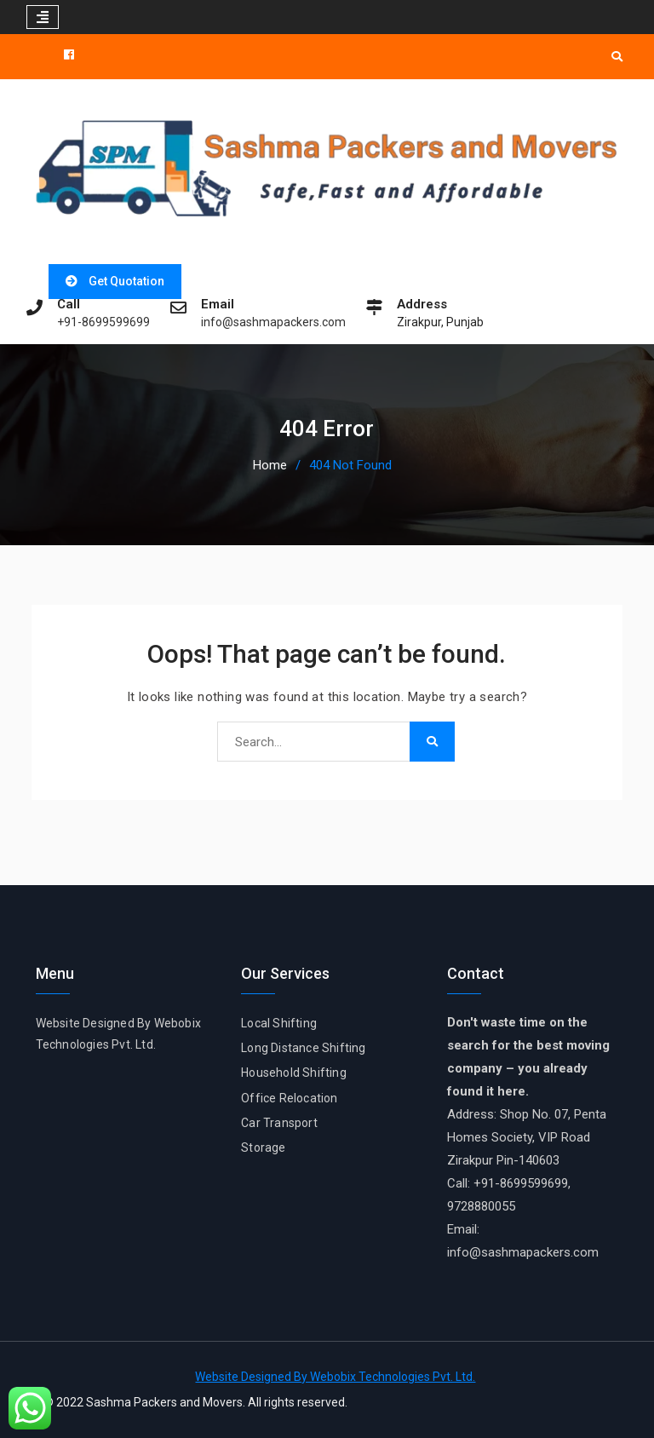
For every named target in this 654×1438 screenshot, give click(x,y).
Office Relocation (289, 1098)
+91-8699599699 (103, 322)
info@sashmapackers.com (273, 322)
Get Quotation (126, 281)
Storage (263, 1147)
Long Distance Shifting (303, 1048)
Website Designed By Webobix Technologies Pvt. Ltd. (335, 1376)
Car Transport (279, 1123)
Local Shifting (279, 1023)
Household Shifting (294, 1072)
